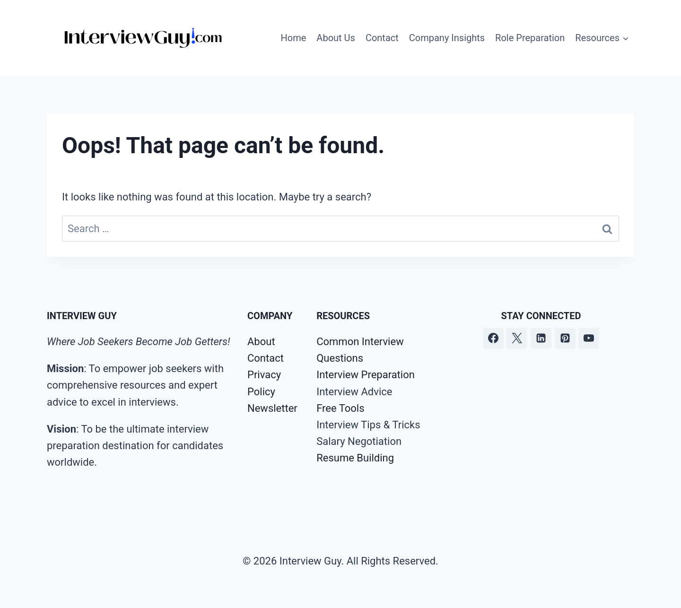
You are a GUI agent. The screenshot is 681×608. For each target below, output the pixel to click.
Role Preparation (530, 37)
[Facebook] (493, 338)
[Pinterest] (565, 338)
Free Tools (340, 408)
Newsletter (272, 408)
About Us (335, 37)
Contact (382, 37)
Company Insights (447, 37)
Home (293, 37)
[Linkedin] (541, 338)
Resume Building (355, 458)
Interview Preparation (365, 375)
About (261, 341)
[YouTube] (588, 338)
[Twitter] (516, 338)
